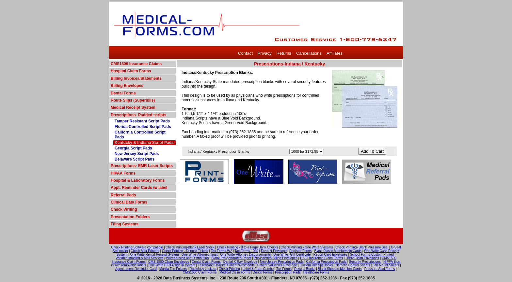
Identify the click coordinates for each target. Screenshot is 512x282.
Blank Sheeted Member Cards (340, 269)
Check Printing (229, 269)
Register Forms (300, 251)
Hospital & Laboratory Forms (138, 180)
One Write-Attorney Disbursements (245, 254)
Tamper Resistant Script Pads (142, 121)
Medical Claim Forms (234, 272)
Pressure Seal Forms (379, 269)
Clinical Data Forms (129, 202)
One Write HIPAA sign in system (172, 265)
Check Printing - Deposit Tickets (185, 251)
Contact (245, 53)
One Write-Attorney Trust (199, 254)
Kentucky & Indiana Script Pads (144, 142)
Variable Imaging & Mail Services (139, 258)
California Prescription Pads (326, 261)
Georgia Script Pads (133, 148)
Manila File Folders (173, 269)
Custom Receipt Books (316, 265)
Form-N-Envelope (274, 251)
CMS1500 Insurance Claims (136, 64)
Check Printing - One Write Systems (306, 247)
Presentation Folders (130, 217)
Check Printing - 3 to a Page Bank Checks (247, 247)
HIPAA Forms (123, 173)
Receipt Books (304, 269)
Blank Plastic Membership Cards (338, 251)
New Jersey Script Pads (137, 153)
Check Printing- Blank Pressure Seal (361, 247)
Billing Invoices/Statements (136, 78)
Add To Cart (372, 151)
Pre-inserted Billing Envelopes (275, 258)
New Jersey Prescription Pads (281, 261)
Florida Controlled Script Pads (143, 126)
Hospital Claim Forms (131, 71)
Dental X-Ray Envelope (240, 261)
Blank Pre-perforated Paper (231, 258)
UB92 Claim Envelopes (362, 258)
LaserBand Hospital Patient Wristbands (226, 265)
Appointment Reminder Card (136, 269)
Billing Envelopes (127, 85)
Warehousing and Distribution (187, 258)
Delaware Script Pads (134, 159)
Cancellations (309, 53)
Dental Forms (123, 93)
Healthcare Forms (316, 272)
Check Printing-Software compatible (137, 247)
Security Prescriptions (365, 261)
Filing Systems (124, 224)
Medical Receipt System (133, 107)
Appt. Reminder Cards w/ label (139, 187)
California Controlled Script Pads (140, 134)
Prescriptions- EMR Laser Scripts (142, 165)
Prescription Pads (287, 272)
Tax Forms (284, 269)
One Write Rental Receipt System (154, 254)
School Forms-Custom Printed (372, 254)
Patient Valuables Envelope (277, 265)
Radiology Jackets (203, 269)
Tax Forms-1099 (246, 251)
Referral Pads (123, 195)
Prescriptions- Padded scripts (138, 115)
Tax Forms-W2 (221, 251)
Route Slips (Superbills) (133, 100)
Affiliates (335, 53)
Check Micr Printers (145, 251)
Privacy (265, 53)
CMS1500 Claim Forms (200, 272)
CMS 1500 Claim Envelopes (168, 261)
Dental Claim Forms (206, 261)
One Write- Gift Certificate (292, 254)
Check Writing (124, 209)
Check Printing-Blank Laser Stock (190, 247)
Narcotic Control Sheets (352, 265)
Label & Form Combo (258, 269)
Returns (283, 53)
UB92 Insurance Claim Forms (321, 258)
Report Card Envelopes (330, 254)
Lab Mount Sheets (386, 265)
